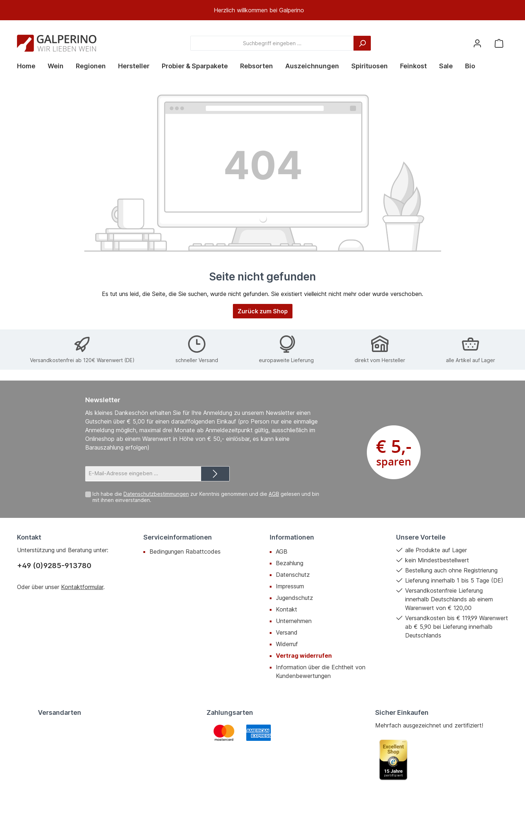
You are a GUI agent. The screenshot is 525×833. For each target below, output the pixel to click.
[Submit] (215, 474)
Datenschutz (293, 574)
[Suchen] (362, 43)
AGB (274, 494)
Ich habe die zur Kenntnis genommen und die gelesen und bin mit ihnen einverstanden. (205, 497)
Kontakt (286, 609)
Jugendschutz (294, 597)
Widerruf (287, 644)
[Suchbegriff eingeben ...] (272, 43)
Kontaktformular (82, 587)
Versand (287, 632)
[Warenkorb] (499, 43)
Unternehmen (294, 620)
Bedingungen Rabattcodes (185, 551)
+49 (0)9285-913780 (54, 565)
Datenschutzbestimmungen (156, 494)
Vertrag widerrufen (304, 655)
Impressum (290, 586)
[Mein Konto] (477, 43)
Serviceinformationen (177, 537)
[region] (262, 10)
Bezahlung (289, 563)
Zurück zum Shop (263, 311)
